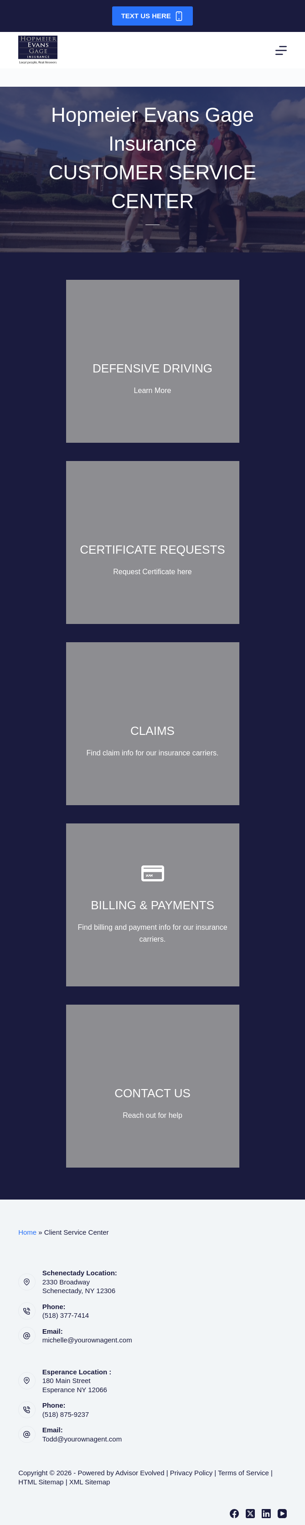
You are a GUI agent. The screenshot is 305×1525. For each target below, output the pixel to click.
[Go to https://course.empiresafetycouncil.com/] (152, 361)
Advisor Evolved (140, 1473)
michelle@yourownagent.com (87, 1340)
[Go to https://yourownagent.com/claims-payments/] (152, 723)
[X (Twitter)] (250, 1513)
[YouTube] (282, 1513)
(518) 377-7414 (65, 1315)
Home (27, 1232)
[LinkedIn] (266, 1513)
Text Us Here (152, 16)
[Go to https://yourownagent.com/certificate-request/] (152, 542)
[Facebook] (234, 1513)
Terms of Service (243, 1473)
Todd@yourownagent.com (82, 1439)
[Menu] (281, 50)
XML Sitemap (89, 1482)
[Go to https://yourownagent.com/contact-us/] (152, 1086)
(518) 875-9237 (65, 1414)
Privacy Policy (191, 1473)
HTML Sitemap (40, 1482)
